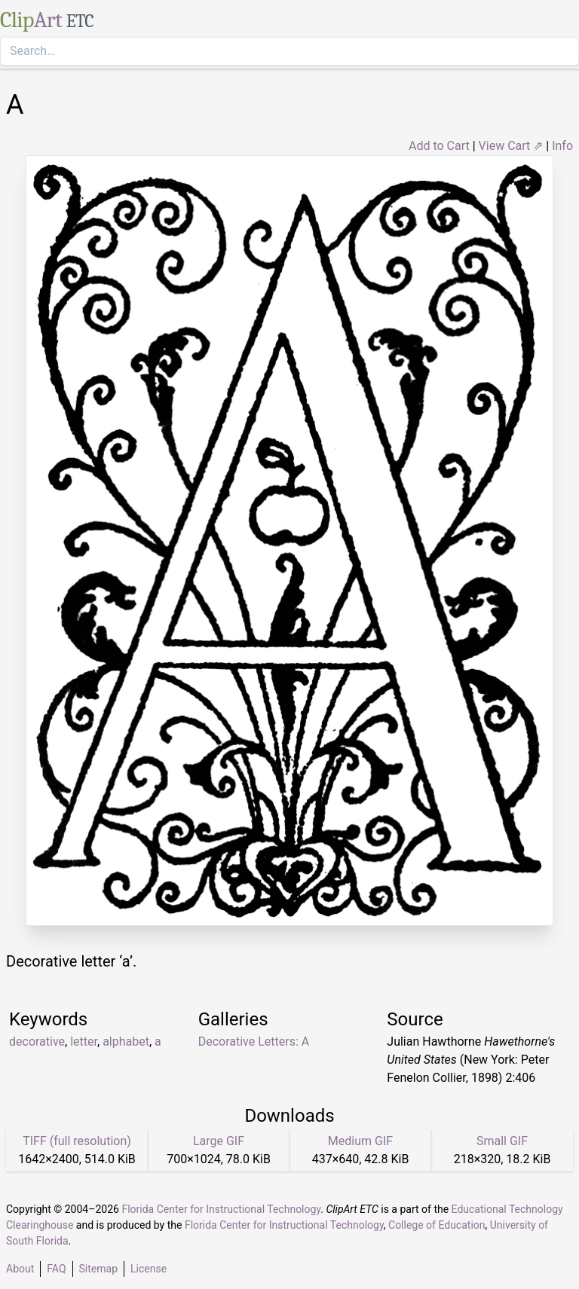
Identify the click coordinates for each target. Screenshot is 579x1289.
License (148, 1269)
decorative (37, 1041)
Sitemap (98, 1269)
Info (562, 146)
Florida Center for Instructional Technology (220, 1209)
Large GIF (218, 1141)
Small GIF (502, 1141)
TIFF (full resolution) (77, 1141)
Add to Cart (439, 146)
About (20, 1269)
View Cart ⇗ (511, 146)
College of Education (437, 1225)
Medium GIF (360, 1141)
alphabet (126, 1041)
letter (83, 1041)
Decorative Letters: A (254, 1041)
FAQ (56, 1269)
